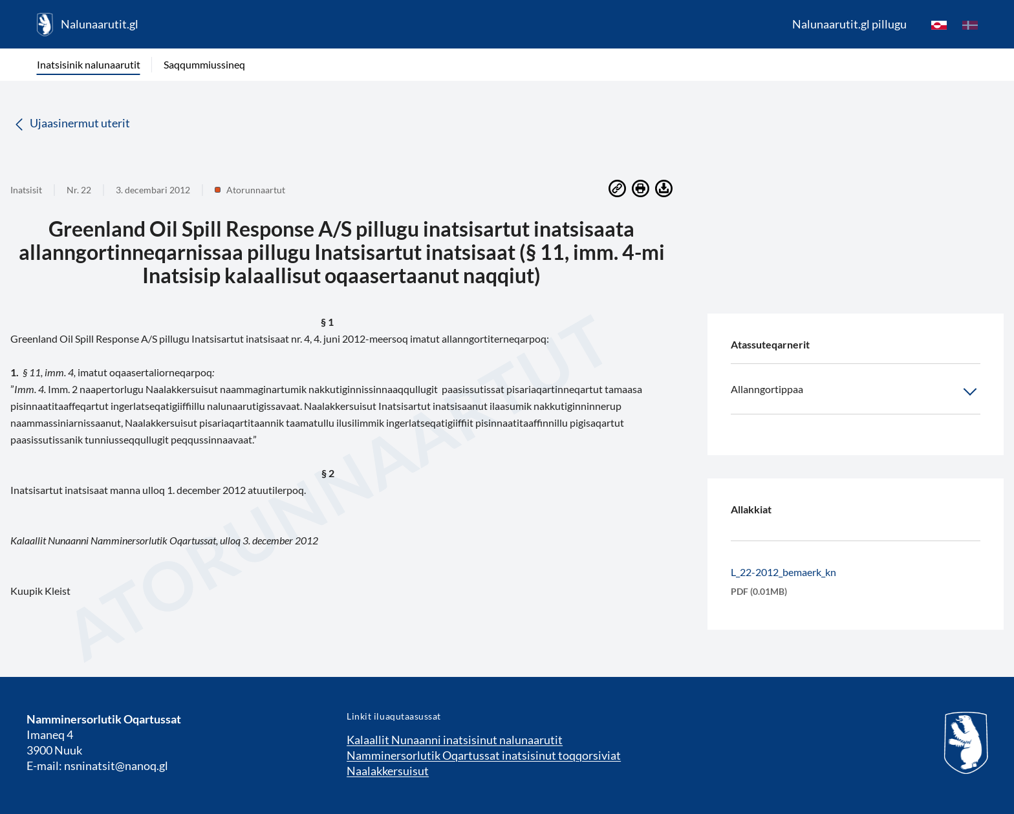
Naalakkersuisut (388, 771)
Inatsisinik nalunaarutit (88, 64)
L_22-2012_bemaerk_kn (783, 572)
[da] (970, 24)
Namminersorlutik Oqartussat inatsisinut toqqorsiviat (484, 755)
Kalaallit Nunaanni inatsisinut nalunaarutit (455, 740)
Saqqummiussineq (204, 64)
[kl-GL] (939, 24)
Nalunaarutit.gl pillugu (849, 24)
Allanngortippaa (855, 391)
